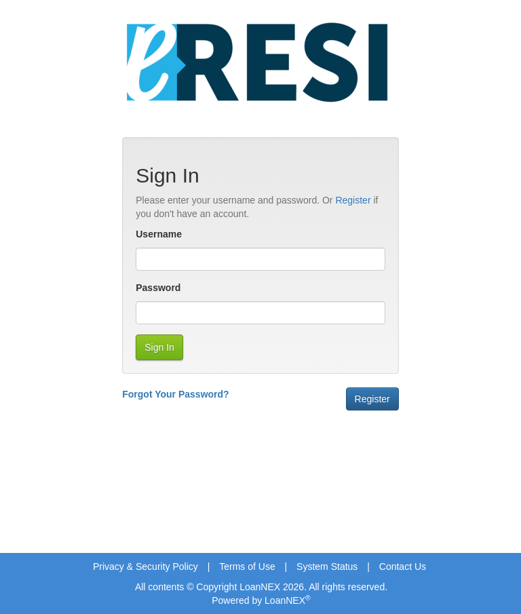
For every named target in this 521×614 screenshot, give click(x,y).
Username (159, 234)
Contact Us (402, 566)
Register (352, 200)
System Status (327, 566)
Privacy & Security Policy (145, 566)
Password (158, 287)
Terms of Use (247, 566)
